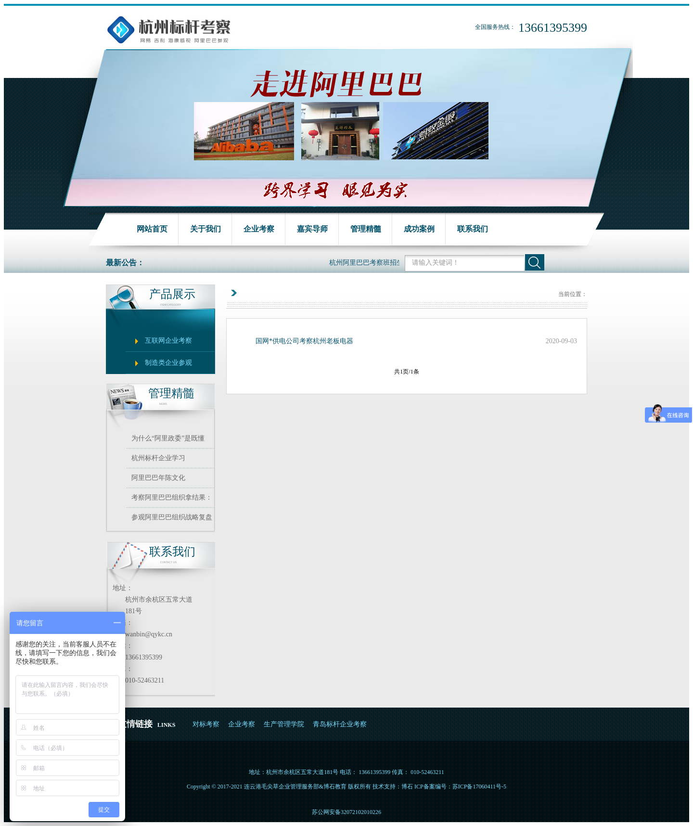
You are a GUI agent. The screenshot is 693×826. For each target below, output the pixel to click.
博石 (407, 786)
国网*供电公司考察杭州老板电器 (304, 341)
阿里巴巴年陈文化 (158, 477)
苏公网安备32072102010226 (346, 812)
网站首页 (152, 229)
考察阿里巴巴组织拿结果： (171, 497)
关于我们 (205, 229)
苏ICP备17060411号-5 (479, 786)
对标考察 (205, 724)
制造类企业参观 (168, 362)
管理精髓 (365, 229)
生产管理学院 (284, 724)
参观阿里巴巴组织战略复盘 (171, 517)
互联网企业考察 (168, 340)
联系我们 (472, 229)
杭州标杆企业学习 (158, 458)
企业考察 (259, 229)
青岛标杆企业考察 (340, 724)
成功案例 (419, 229)
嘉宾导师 (312, 229)
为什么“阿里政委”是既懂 (168, 438)
